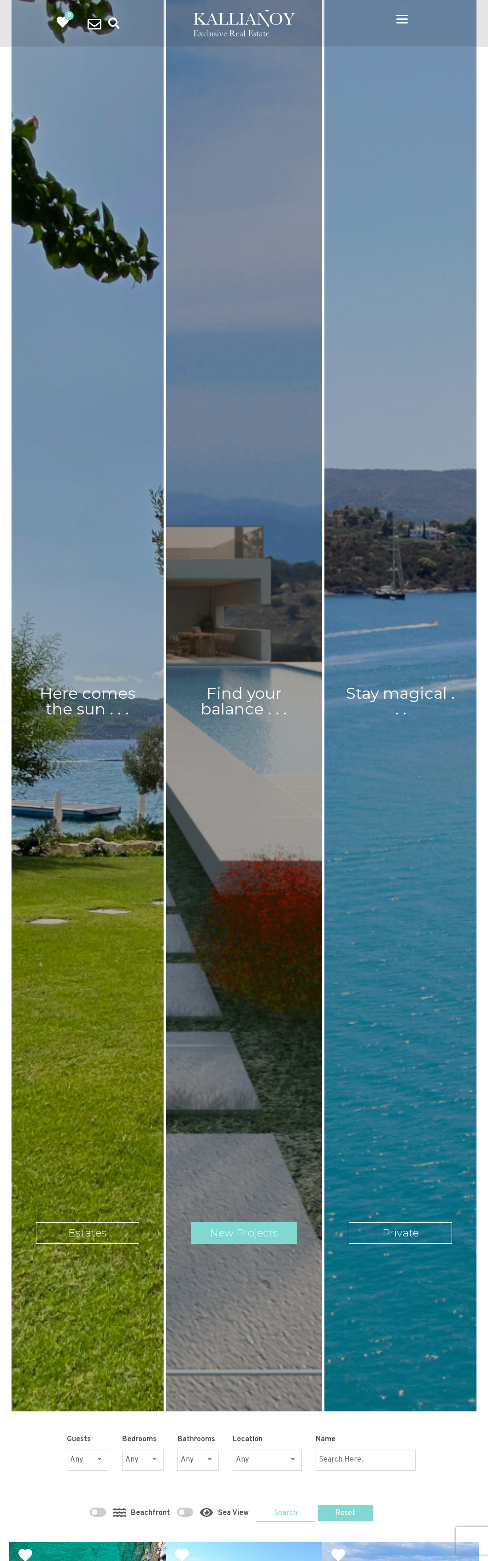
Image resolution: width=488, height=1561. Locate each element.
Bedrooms (139, 1439)
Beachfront (131, 1510)
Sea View (214, 1510)
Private (400, 1233)
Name (325, 1439)
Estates (87, 1233)
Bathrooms (196, 1439)
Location (248, 1439)
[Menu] (402, 19)
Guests (79, 1439)
